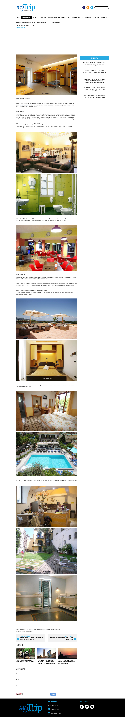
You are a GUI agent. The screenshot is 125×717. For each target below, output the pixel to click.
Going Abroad (26, 17)
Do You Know (72, 17)
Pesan (17, 686)
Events (80, 17)
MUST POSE (88, 17)
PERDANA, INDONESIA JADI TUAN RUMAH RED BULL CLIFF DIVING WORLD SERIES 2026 (94, 72)
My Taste (35, 17)
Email (17, 680)
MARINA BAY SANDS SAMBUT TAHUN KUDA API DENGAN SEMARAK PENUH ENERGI (94, 89)
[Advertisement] (62, 42)
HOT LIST (64, 17)
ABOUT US (104, 17)
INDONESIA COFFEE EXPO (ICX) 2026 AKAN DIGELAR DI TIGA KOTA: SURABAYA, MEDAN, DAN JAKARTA (94, 80)
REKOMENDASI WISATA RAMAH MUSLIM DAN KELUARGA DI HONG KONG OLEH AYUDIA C (94, 64)
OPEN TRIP (96, 17)
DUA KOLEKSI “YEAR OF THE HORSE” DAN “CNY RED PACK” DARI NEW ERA (94, 96)
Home (18, 17)
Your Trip (43, 17)
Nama (17, 673)
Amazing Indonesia (54, 17)
